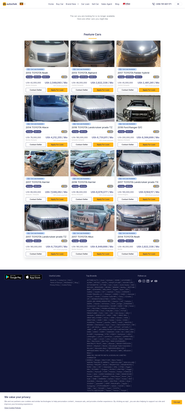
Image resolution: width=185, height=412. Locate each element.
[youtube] (156, 281)
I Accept (176, 402)
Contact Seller (36, 90)
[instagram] (144, 281)
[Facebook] (140, 281)
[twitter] (152, 281)
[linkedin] (148, 281)
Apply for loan (57, 90)
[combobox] (23, 4)
